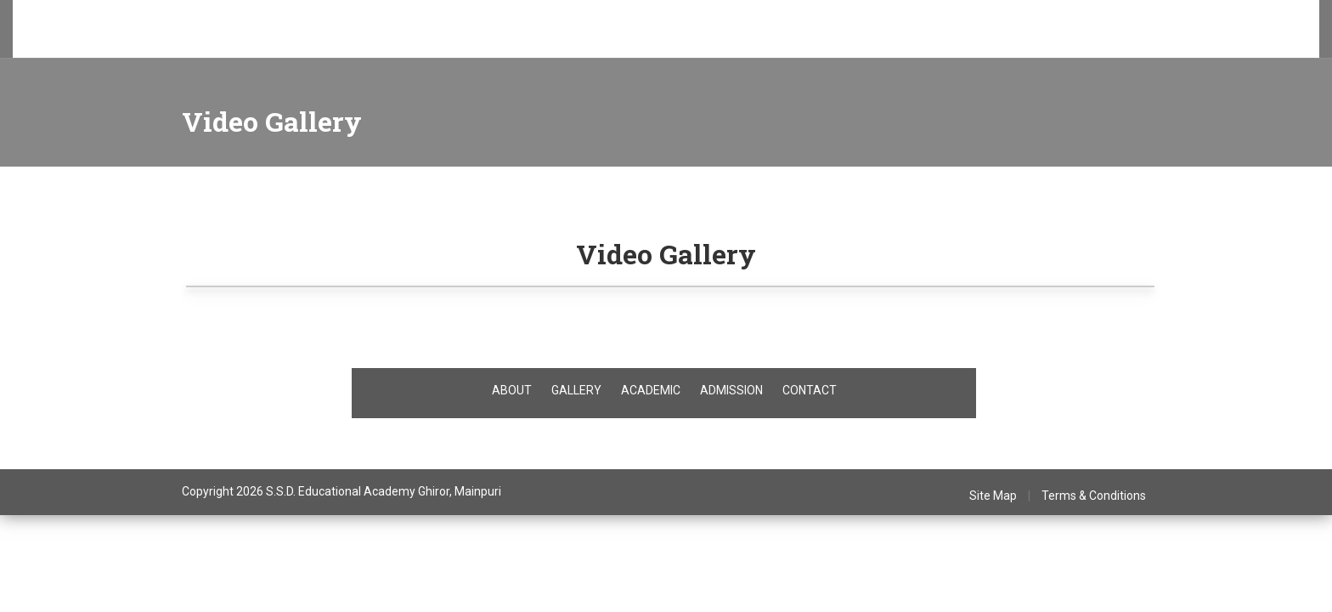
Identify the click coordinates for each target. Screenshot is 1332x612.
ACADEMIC (650, 390)
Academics (274, 42)
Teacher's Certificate (534, 42)
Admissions (196, 42)
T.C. (451, 42)
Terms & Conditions (1093, 495)
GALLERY (576, 390)
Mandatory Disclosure (666, 42)
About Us (123, 42)
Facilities (344, 42)
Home (64, 42)
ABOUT (512, 390)
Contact (764, 42)
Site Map (993, 495)
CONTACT (809, 390)
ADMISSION (731, 390)
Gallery (404, 42)
